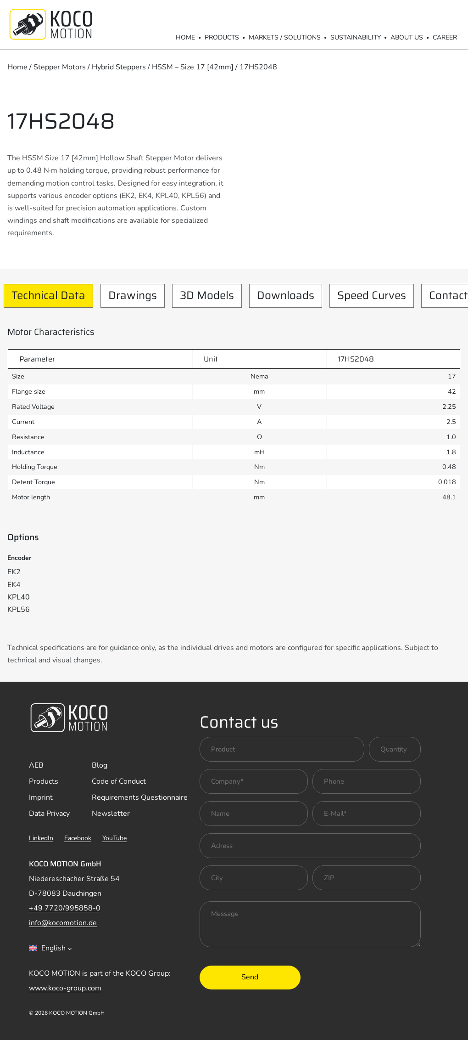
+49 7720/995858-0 (64, 908)
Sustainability (355, 37)
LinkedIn (41, 838)
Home (185, 37)
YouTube (114, 838)
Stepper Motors (59, 67)
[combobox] (50, 948)
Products (222, 37)
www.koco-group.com (65, 988)
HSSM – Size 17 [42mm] (193, 67)
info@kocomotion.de (63, 923)
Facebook (77, 838)
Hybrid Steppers (119, 67)
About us (406, 37)
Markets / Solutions (285, 37)
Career (445, 37)
